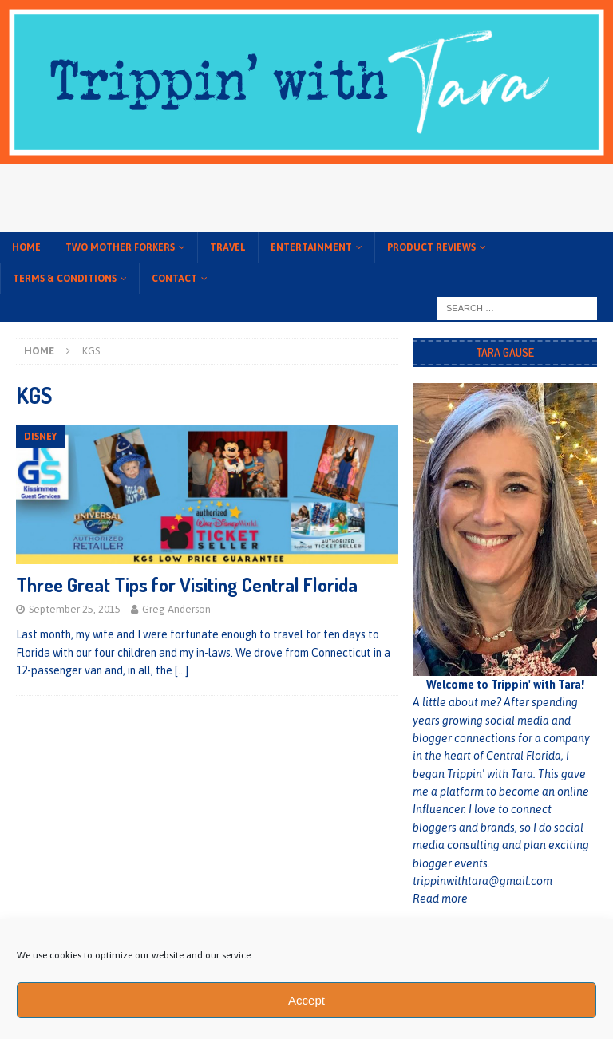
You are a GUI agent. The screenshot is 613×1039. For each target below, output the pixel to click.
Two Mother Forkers (120, 247)
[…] (181, 670)
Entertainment (311, 247)
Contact (174, 278)
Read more (440, 898)
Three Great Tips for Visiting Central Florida (187, 584)
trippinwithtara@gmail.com (482, 881)
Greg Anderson (176, 609)
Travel (228, 247)
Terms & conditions (65, 278)
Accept (306, 1000)
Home (26, 247)
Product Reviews (431, 247)
